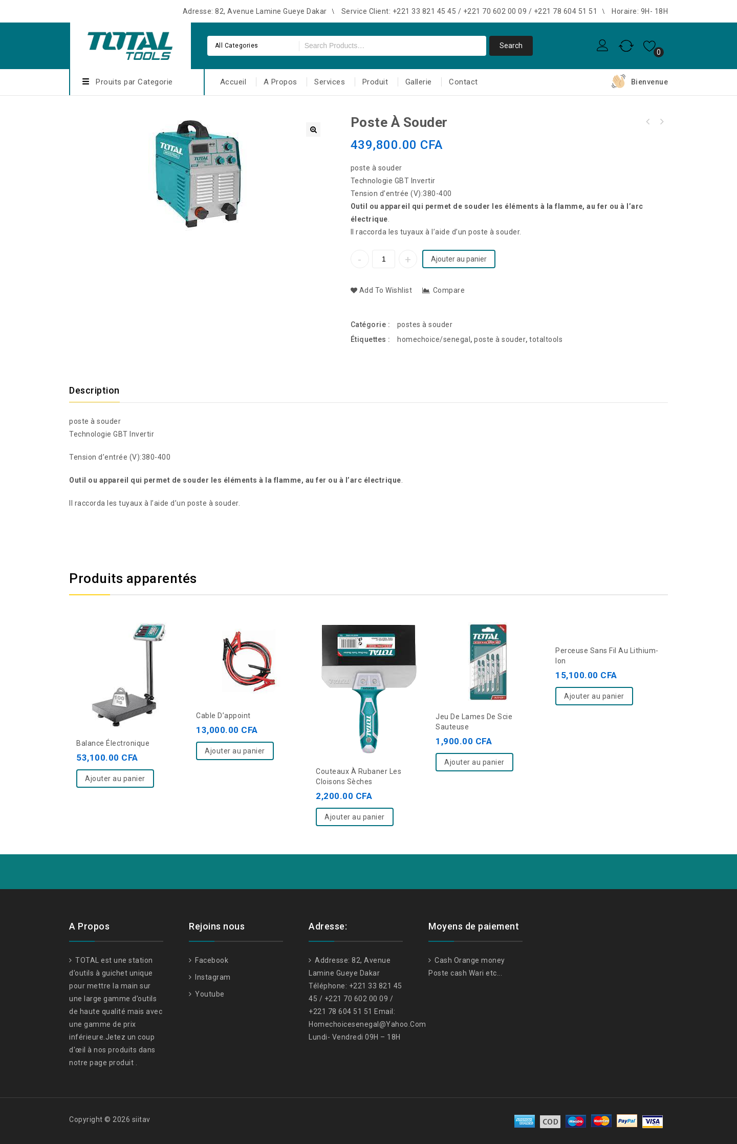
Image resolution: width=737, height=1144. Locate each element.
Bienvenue (649, 82)
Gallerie (418, 82)
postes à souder (425, 324)
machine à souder (661, 121)
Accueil (233, 82)
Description (94, 390)
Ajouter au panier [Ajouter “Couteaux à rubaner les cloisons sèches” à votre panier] (354, 817)
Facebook (211, 960)
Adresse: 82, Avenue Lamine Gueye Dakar (255, 11)
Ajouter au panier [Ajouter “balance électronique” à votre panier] (115, 778)
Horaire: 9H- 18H (640, 11)
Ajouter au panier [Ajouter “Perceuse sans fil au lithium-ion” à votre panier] (594, 696)
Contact (463, 82)
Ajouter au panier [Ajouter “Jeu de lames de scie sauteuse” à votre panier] (474, 762)
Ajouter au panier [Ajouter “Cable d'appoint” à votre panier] (235, 751)
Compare (449, 290)
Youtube (209, 994)
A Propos (280, 82)
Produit (375, 82)
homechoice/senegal (433, 339)
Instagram (212, 977)
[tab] (100, 390)
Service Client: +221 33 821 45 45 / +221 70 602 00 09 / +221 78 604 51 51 (469, 11)
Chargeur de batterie (648, 121)
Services (329, 82)
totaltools (545, 339)
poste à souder (377, 168)
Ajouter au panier (459, 259)
